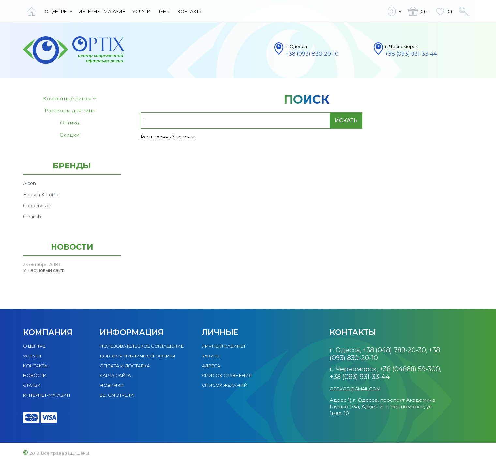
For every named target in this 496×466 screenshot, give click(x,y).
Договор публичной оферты (137, 355)
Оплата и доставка (125, 365)
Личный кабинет (224, 346)
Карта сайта (115, 375)
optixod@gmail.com (355, 388)
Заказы (211, 355)
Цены (164, 11)
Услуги (141, 11)
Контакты (190, 11)
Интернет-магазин (102, 11)
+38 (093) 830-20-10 (312, 54)
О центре (58, 11)
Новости (35, 375)
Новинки (112, 385)
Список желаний (225, 385)
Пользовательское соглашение (142, 346)
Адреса (211, 365)
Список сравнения (227, 375)
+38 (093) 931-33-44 (411, 54)
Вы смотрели (117, 395)
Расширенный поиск (167, 137)
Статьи (32, 385)
